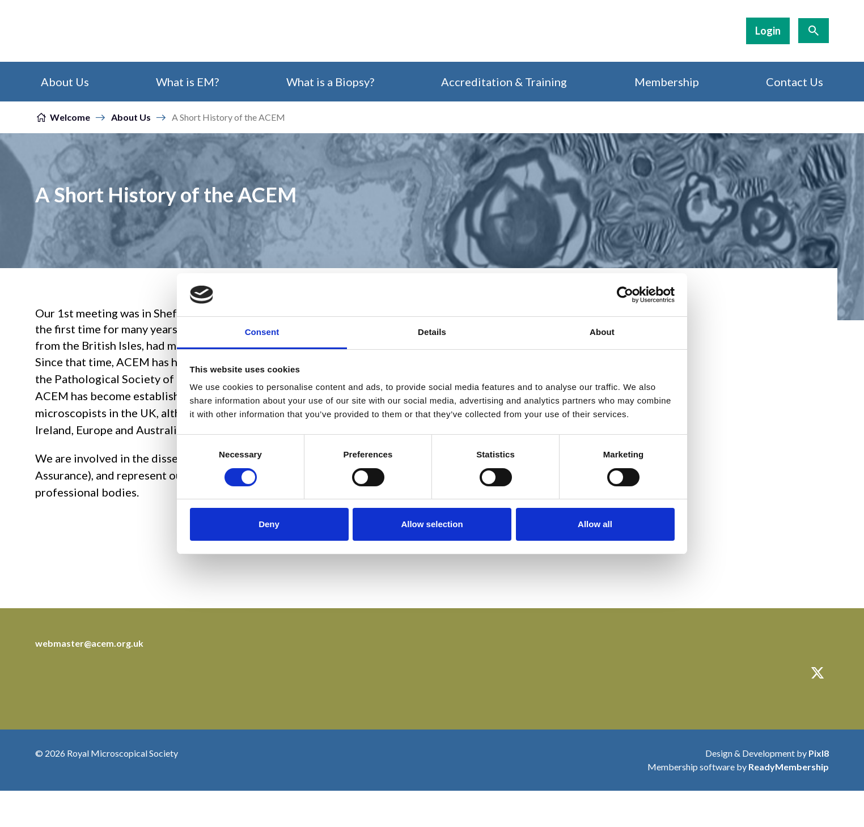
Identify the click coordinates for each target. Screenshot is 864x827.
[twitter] (817, 672)
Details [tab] (432, 332)
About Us (65, 81)
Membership (666, 81)
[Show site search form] (813, 30)
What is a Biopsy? (330, 81)
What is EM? (187, 81)
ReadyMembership (788, 766)
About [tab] (602, 332)
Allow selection (432, 524)
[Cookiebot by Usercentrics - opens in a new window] (625, 294)
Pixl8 (818, 753)
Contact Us (794, 81)
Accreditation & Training (504, 81)
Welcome (70, 117)
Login (768, 30)
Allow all (595, 524)
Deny (269, 524)
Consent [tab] (262, 332)
